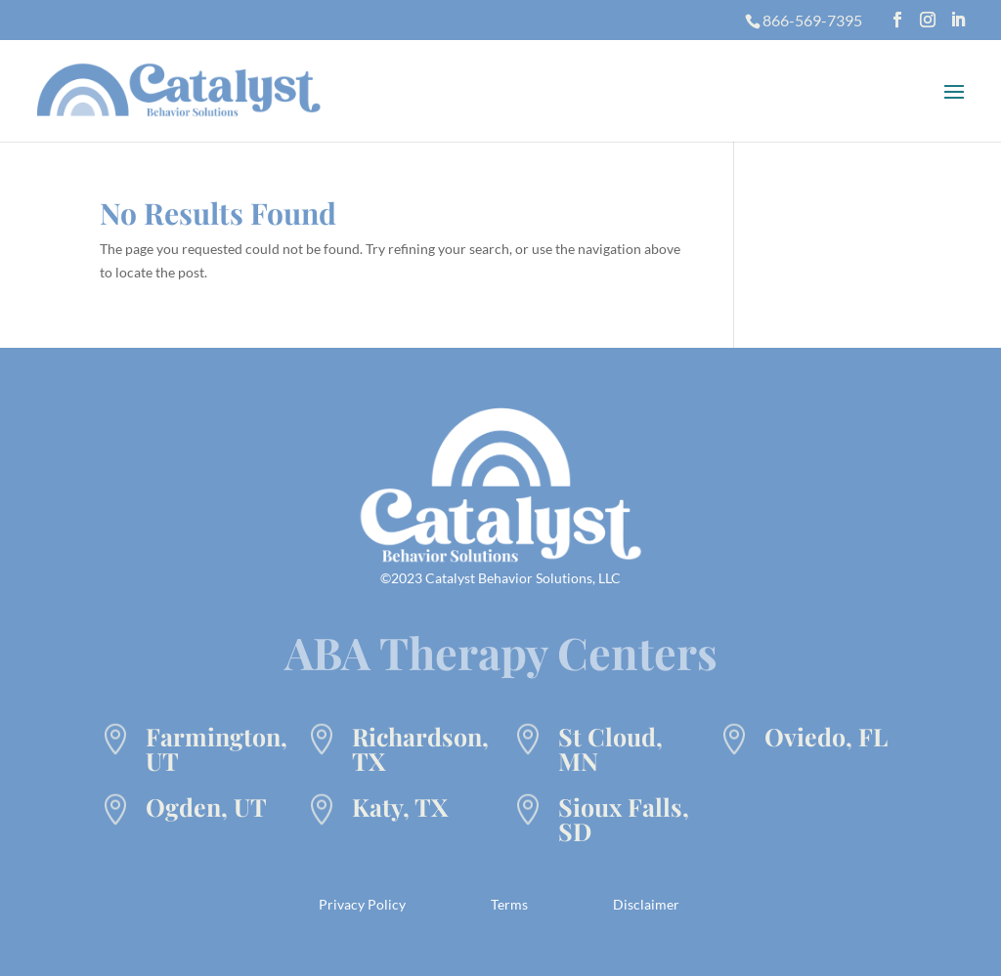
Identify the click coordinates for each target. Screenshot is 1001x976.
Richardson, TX (420, 748)
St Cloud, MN (610, 748)
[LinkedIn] (958, 20)
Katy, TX (400, 806)
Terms (509, 904)
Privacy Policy (362, 904)
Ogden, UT (206, 806)
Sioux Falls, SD (623, 818)
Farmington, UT (216, 748)
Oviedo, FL (826, 736)
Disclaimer (646, 904)
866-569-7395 (812, 20)
